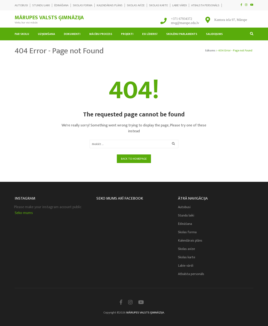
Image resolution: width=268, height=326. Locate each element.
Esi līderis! (149, 34)
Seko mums (24, 213)
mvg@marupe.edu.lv (185, 23)
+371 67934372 (181, 18)
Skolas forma (82, 5)
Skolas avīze (136, 5)
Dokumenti (72, 34)
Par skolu (22, 34)
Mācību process (100, 34)
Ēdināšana (61, 5)
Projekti (127, 34)
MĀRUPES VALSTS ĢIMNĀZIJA (49, 17)
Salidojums (214, 34)
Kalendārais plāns (109, 5)
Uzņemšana (46, 34)
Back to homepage (134, 158)
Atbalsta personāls (205, 5)
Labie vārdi (179, 5)
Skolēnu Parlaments (181, 34)
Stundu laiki (41, 5)
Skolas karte (158, 5)
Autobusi (21, 5)
